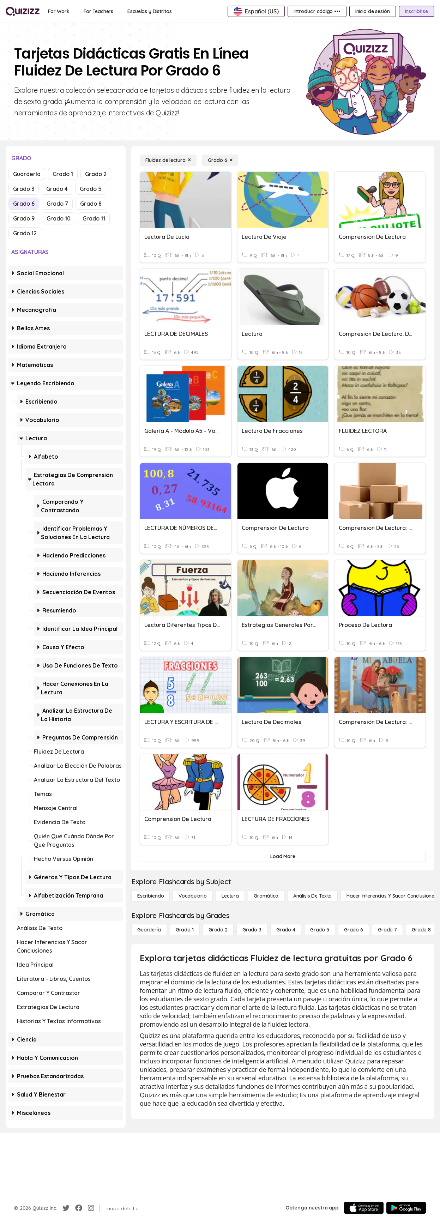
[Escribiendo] (150, 895)
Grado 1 (63, 173)
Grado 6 (24, 203)
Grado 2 (96, 173)
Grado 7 (57, 203)
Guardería (27, 173)
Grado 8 (91, 203)
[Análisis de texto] (312, 895)
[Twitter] (66, 1208)
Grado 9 (24, 218)
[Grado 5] (319, 929)
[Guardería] (149, 929)
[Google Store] (406, 1208)
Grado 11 (94, 218)
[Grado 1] (185, 929)
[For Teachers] (98, 11)
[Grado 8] (421, 929)
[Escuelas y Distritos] (149, 11)
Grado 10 (59, 218)
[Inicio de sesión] (372, 11)
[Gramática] (266, 895)
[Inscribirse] (416, 11)
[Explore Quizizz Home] (23, 11)
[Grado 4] (285, 929)
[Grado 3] (251, 929)
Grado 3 (23, 188)
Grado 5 (91, 188)
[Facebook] (78, 1208)
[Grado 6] (220, 160)
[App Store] (364, 1208)
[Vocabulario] (192, 895)
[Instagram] (91, 1208)
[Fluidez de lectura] (168, 160)
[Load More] (283, 856)
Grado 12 (25, 233)
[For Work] (58, 11)
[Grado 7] (387, 929)
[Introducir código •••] (317, 11)
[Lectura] (230, 895)
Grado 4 (57, 188)
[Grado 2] (218, 929)
